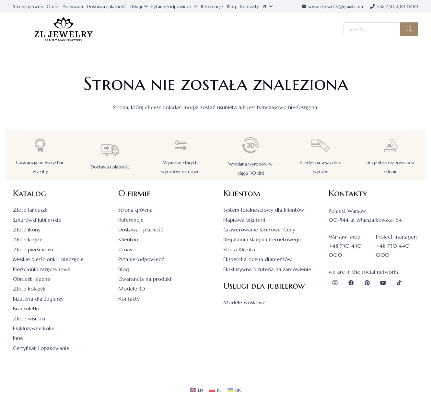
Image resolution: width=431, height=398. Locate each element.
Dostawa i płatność (110, 167)
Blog (123, 269)
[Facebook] (350, 282)
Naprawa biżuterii (244, 220)
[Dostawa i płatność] (110, 150)
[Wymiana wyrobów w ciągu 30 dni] (250, 145)
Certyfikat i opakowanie (41, 348)
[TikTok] (399, 282)
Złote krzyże (27, 239)
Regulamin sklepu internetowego (262, 239)
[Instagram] (335, 282)
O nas (125, 249)
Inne (18, 338)
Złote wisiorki (29, 318)
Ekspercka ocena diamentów (257, 259)
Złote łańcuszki (31, 209)
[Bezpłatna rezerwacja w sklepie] (391, 145)
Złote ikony (27, 229)
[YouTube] (383, 282)
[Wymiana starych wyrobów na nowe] (180, 145)
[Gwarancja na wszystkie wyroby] (40, 145)
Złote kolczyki (30, 288)
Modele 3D (131, 288)
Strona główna (135, 209)
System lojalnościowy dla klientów (263, 209)
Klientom (129, 239)
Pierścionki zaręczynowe (41, 269)
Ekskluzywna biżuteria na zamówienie (267, 269)
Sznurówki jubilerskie (37, 220)
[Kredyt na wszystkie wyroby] (320, 145)
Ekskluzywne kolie (33, 328)
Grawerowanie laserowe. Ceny (259, 229)
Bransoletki (26, 308)
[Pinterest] (367, 282)
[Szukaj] (409, 29)
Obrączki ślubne (31, 279)
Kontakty (129, 298)
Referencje (131, 220)
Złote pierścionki (33, 249)
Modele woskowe (244, 302)
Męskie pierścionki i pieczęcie (48, 259)
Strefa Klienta (239, 249)
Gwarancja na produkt (145, 279)
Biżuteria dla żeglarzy (38, 298)
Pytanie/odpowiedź (141, 259)
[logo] (63, 29)
